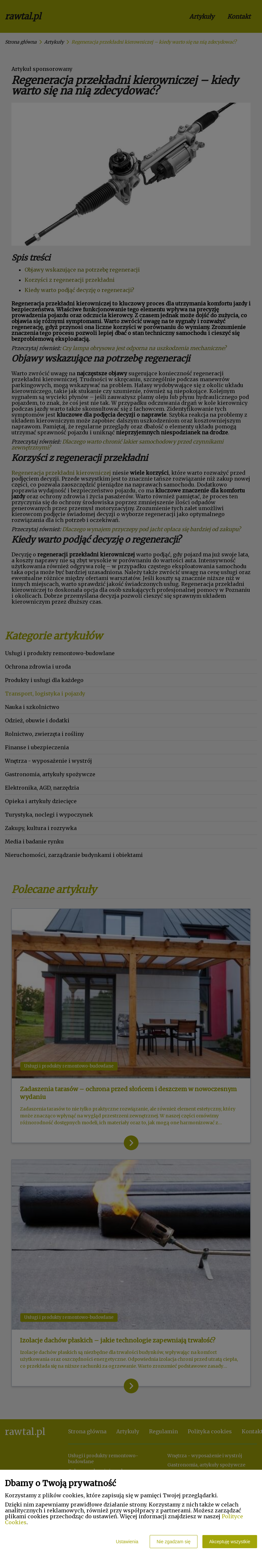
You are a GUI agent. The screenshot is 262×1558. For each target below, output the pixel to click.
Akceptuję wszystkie (229, 1541)
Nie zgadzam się (174, 1541)
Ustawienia (127, 1541)
